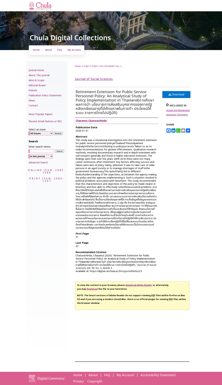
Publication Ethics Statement (45, 95)
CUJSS (94, 66)
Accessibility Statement (158, 375)
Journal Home (36, 70)
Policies (33, 90)
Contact (33, 105)
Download (176, 94)
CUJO (86, 66)
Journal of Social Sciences (94, 79)
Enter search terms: (40, 147)
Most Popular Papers (41, 114)
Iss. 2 (119, 66)
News (32, 100)
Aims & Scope (36, 80)
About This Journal (39, 75)
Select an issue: (37, 129)
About (93, 375)
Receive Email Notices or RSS (45, 121)
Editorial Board (37, 85)
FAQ (107, 375)
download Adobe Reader (138, 285)
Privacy (78, 381)
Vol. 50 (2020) (106, 66)
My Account (125, 375)
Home (78, 66)
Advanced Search (38, 162)
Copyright (94, 381)
